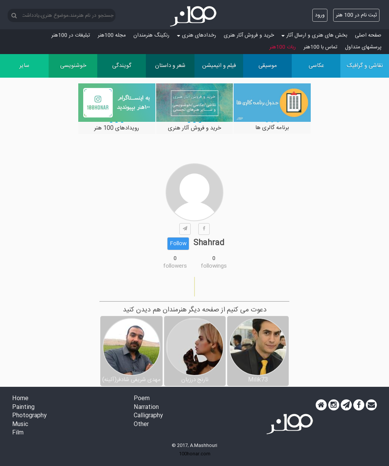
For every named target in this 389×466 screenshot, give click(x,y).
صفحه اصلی (368, 35)
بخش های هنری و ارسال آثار (314, 35)
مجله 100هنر (112, 35)
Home (20, 398)
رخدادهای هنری (196, 35)
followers (175, 266)
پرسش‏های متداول (363, 47)
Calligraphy (148, 416)
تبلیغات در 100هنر (70, 35)
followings (214, 266)
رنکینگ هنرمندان (151, 35)
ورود (320, 15)
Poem (142, 398)
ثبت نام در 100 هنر (356, 15)
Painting (23, 407)
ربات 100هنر (282, 47)
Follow (178, 243)
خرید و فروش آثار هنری (249, 35)
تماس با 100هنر (320, 47)
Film (18, 433)
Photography (29, 416)
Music (20, 424)
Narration (146, 407)
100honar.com (194, 453)
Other (141, 424)
